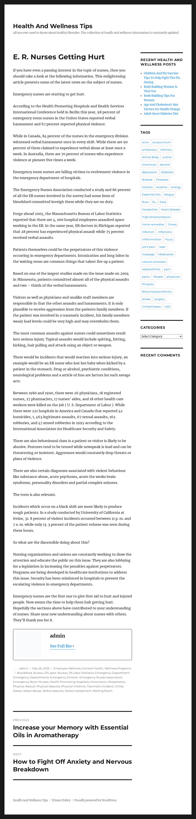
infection (148, 232)
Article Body (150, 157)
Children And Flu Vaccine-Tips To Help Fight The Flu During (162, 78)
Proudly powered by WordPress (95, 800)
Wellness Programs (117, 668)
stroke (146, 299)
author (167, 157)
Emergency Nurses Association (100, 677)
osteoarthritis (151, 269)
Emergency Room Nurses (30, 681)
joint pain (148, 246)
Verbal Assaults (52, 690)
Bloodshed (24, 672)
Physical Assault (24, 686)
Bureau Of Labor (44, 672)
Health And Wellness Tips (52, 26)
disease (147, 179)
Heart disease (170, 209)
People (158, 276)
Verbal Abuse (32, 690)
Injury (169, 239)
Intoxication (98, 681)
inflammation (151, 239)
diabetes (167, 172)
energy (176, 187)
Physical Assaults (48, 686)
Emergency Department (112, 672)
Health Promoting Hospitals (69, 681)
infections (165, 232)
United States (151, 306)
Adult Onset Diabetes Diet (161, 113)
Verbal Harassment (78, 690)
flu (154, 202)
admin (23, 668)
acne (145, 142)
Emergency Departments (31, 677)
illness (172, 224)
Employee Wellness (67, 668)
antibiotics (149, 149)
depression (149, 172)
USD (167, 306)
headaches (149, 209)
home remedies (153, 224)
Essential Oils (151, 194)
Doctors (147, 187)
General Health (92, 668)
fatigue (169, 194)
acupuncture (161, 142)
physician (173, 276)
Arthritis (165, 149)
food (163, 202)
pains (146, 276)
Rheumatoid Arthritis (156, 291)
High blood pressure (156, 217)
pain (167, 269)
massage (148, 254)
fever (145, 202)
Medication (166, 254)
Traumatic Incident (100, 686)
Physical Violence (73, 686)
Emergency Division (64, 677)
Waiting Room (102, 690)
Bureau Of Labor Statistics (76, 672)
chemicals (149, 164)
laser (162, 246)
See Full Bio (61, 646)
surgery (159, 299)
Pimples (148, 284)
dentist (165, 164)
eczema (161, 187)
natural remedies (154, 261)
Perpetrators (116, 681)
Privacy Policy (61, 800)
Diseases (162, 179)
